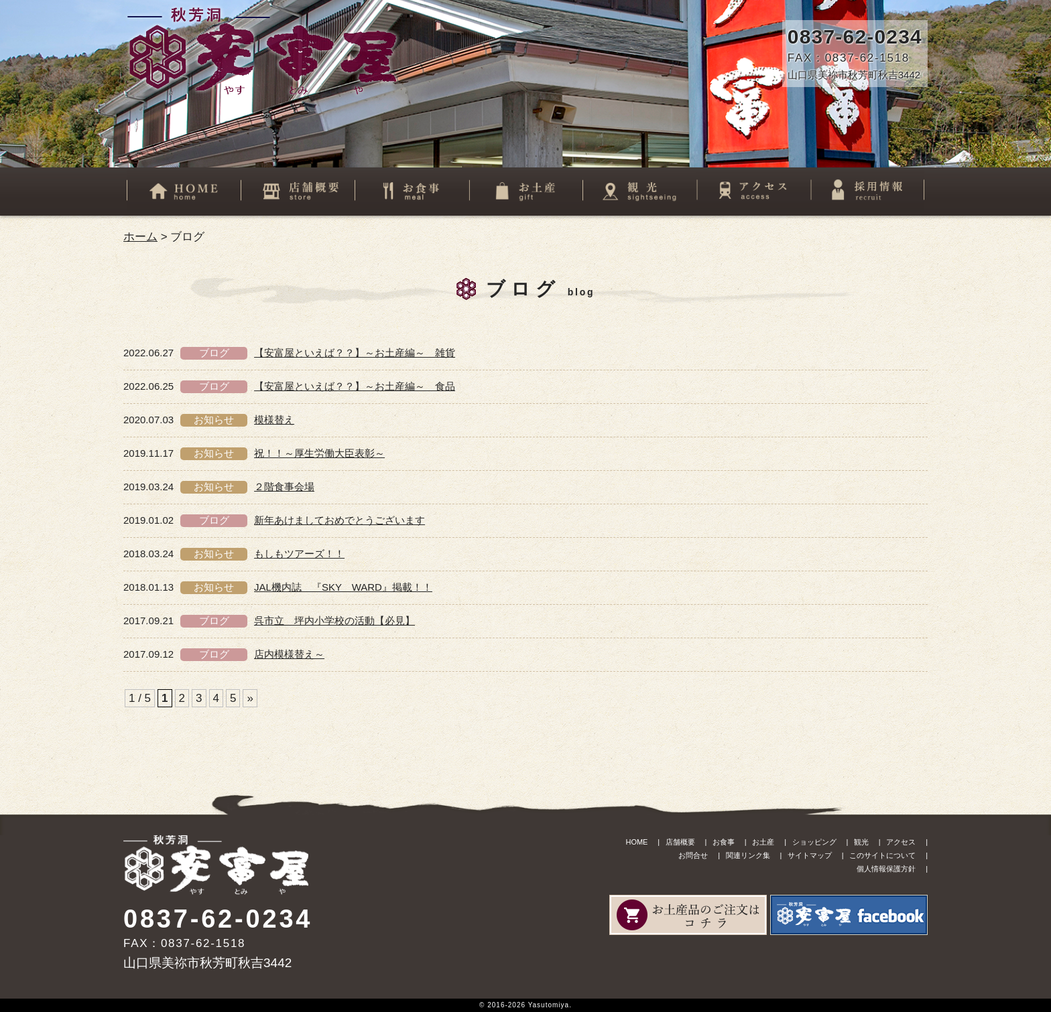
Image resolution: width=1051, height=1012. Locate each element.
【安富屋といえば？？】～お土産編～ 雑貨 (354, 352)
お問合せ (693, 855)
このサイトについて (882, 855)
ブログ (214, 352)
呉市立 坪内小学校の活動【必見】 (334, 620)
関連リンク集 (748, 855)
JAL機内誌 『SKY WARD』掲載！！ (343, 587)
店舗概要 (680, 842)
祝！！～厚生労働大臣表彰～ (319, 453)
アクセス (901, 842)
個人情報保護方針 (886, 869)
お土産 (763, 842)
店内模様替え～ (289, 654)
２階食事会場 (284, 486)
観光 (861, 842)
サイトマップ (810, 855)
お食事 (724, 842)
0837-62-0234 (855, 36)
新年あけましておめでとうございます (339, 520)
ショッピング (814, 842)
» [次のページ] (250, 698)
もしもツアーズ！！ (299, 553)
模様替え (274, 419)
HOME (636, 842)
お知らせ (214, 419)
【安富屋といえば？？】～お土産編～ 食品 (354, 386)
